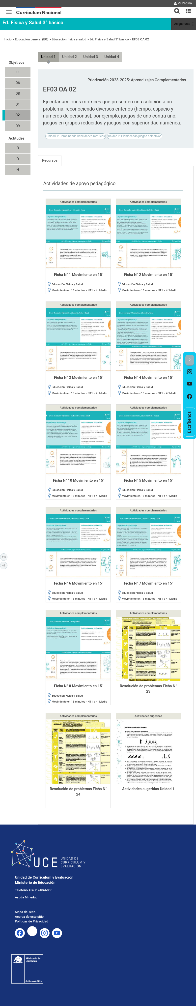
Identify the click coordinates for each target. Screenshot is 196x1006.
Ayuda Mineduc (26, 897)
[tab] (175, 8)
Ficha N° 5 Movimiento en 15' (148, 480)
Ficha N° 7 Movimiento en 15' (148, 583)
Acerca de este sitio (29, 916)
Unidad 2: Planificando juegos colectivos (134, 136)
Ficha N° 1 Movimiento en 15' (78, 274)
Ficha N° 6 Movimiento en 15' (78, 583)
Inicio (8, 39)
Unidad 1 (48, 57)
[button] (175, 7)
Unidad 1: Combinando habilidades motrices (75, 136)
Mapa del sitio (25, 912)
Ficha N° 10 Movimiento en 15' (78, 480)
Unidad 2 (69, 57)
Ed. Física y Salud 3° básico (32, 23)
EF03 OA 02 (140, 39)
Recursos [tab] (49, 160)
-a (4, 564)
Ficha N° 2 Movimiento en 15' (148, 274)
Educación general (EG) (31, 39)
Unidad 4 (111, 57)
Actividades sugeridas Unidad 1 (148, 789)
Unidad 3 (90, 57)
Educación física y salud (69, 39)
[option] (189, 372)
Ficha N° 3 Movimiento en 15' (78, 377)
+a (4, 556)
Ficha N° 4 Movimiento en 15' (148, 377)
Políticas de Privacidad (31, 921)
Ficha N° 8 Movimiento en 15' (78, 686)
